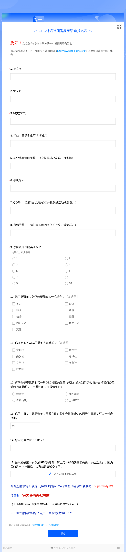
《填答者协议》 (38, 525)
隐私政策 (7, 547)
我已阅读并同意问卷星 (20, 525)
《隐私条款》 (54, 525)
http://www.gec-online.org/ (71, 50)
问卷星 (57, 547)
